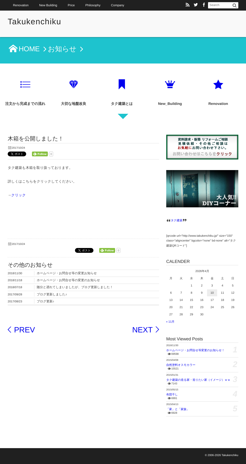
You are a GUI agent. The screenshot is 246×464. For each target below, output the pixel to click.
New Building (48, 5)
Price (71, 5)
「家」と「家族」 (177, 409)
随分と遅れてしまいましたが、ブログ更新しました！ (75, 287)
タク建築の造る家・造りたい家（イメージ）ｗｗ (198, 379)
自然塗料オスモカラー (180, 365)
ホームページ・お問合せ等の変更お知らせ (67, 273)
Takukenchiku (35, 21)
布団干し (172, 394)
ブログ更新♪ (45, 301)
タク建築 (177, 220)
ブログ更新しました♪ (52, 294)
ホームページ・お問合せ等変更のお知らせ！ (195, 350)
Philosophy (92, 5)
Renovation (21, 5)
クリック (18, 195)
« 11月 (170, 321)
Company (117, 5)
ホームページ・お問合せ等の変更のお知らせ (68, 280)
